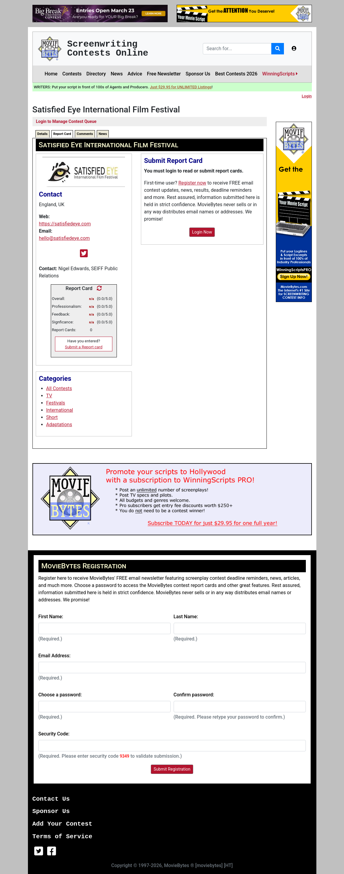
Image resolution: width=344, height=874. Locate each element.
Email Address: (54, 656)
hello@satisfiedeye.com (64, 238)
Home (51, 74)
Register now (192, 183)
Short (52, 417)
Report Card (62, 134)
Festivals (55, 403)
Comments (85, 134)
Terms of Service (62, 836)
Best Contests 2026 (236, 74)
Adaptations (59, 424)
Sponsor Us (198, 74)
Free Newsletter (164, 74)
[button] (294, 49)
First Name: (50, 616)
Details (42, 134)
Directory (96, 74)
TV (49, 396)
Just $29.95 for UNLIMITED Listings (181, 87)
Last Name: (186, 616)
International (59, 410)
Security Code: (54, 734)
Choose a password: (60, 695)
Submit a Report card (83, 347)
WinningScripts (280, 74)
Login (307, 96)
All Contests (59, 388)
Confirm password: (194, 695)
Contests (71, 74)
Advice (134, 74)
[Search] (237, 48)
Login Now (202, 232)
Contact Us (51, 799)
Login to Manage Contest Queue (66, 121)
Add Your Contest (62, 824)
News (117, 74)
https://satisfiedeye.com (65, 224)
